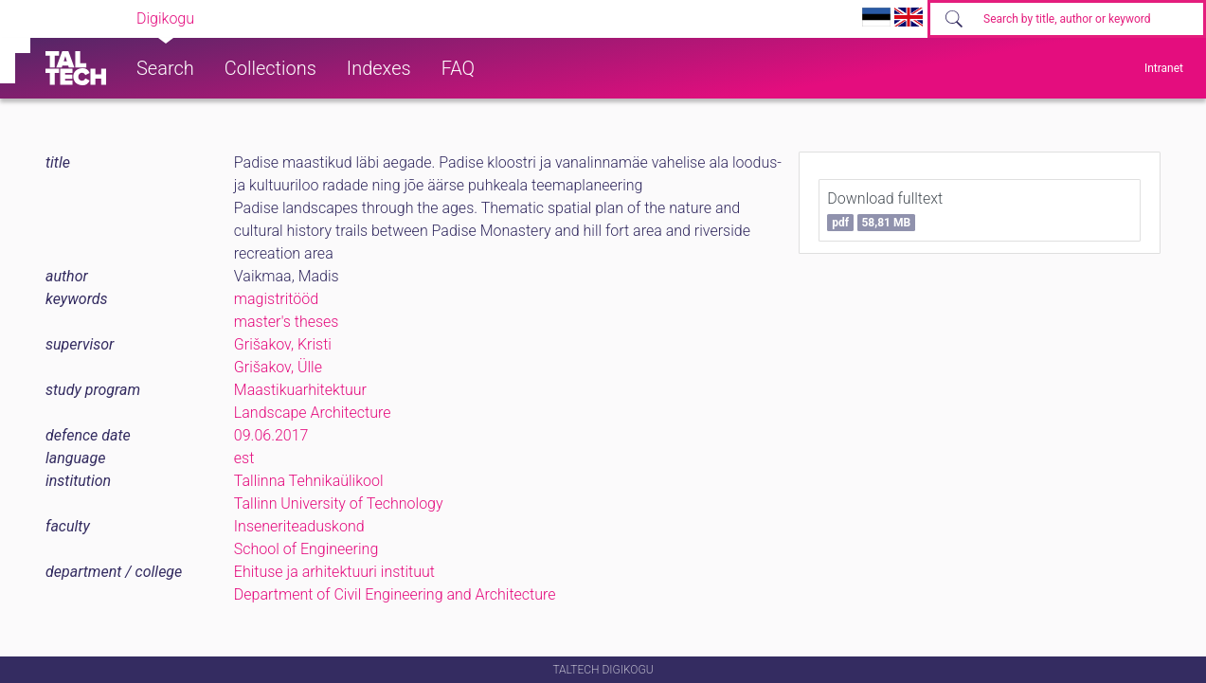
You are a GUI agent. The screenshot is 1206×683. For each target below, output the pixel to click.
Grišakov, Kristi (283, 344)
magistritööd (276, 299)
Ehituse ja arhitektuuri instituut (334, 572)
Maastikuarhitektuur (300, 390)
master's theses (286, 322)
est (244, 458)
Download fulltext (885, 210)
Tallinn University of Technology (338, 503)
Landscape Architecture (312, 413)
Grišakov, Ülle (278, 367)
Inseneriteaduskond (299, 526)
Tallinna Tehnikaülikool (309, 481)
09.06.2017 (271, 435)
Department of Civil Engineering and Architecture (395, 594)
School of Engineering (306, 549)
